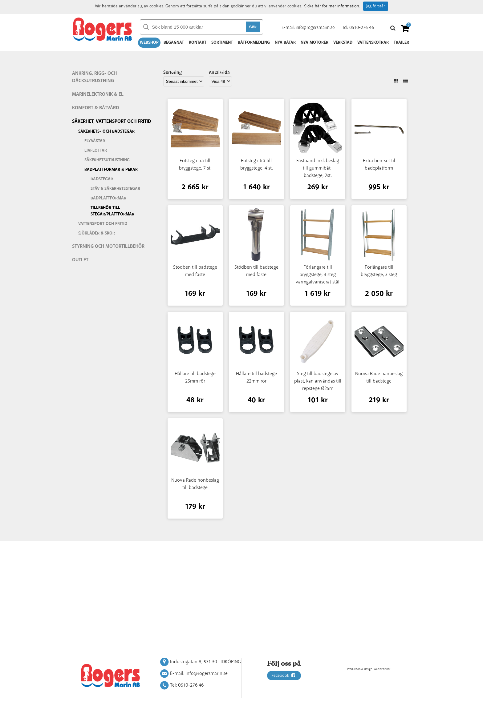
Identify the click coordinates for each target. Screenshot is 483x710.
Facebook (284, 675)
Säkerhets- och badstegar (106, 131)
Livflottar (95, 150)
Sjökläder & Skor (96, 233)
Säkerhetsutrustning (107, 160)
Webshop (149, 42)
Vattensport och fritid (102, 224)
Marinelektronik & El (98, 94)
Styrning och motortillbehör (108, 246)
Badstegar (102, 179)
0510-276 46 (361, 27)
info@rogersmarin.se (315, 27)
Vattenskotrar (373, 42)
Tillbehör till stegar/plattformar (112, 211)
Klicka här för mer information (331, 6)
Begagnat (174, 42)
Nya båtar (285, 42)
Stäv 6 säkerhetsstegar (115, 189)
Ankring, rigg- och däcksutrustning (94, 77)
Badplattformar (108, 198)
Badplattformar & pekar (111, 169)
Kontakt (197, 42)
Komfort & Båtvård (95, 107)
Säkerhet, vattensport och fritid (111, 121)
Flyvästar (94, 141)
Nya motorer (314, 42)
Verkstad (342, 42)
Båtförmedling (254, 42)
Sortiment (222, 42)
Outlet (80, 259)
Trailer (401, 42)
